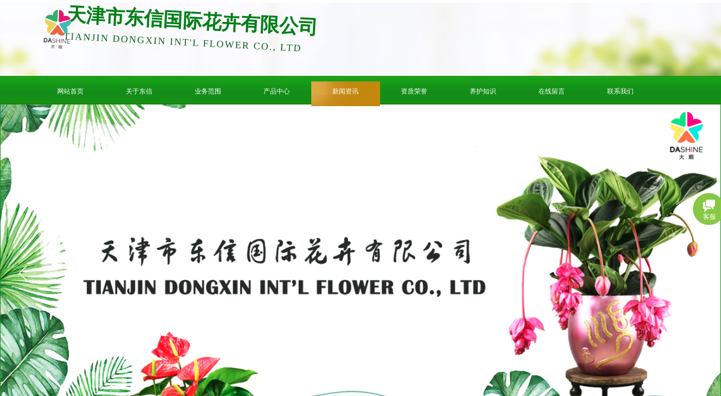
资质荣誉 (414, 91)
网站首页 (70, 91)
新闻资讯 (345, 91)
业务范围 (208, 91)
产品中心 (276, 91)
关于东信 (139, 91)
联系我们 (620, 91)
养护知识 (483, 91)
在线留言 (551, 91)
